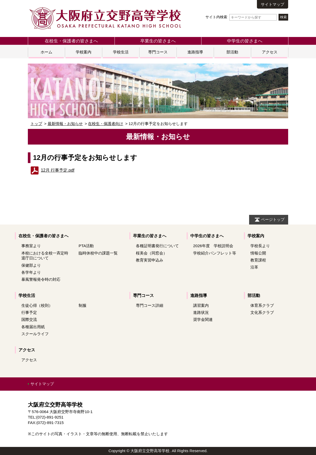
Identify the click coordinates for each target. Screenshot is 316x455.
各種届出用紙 (33, 327)
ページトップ (273, 219)
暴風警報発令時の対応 (40, 279)
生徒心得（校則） (37, 305)
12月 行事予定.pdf (57, 170)
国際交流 (29, 319)
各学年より (31, 272)
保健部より (31, 265)
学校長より (260, 246)
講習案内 (201, 305)
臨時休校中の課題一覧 (98, 253)
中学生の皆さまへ (244, 40)
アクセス (269, 52)
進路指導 (195, 52)
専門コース (158, 52)
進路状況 (201, 312)
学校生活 (121, 52)
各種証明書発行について (157, 246)
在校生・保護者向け (105, 123)
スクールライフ (35, 334)
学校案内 (83, 52)
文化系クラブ (262, 312)
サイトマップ (272, 4)
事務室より (31, 246)
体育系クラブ (262, 305)
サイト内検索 (240, 17)
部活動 (232, 52)
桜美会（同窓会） (151, 253)
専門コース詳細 (149, 305)
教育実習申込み (149, 260)
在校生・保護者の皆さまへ (71, 40)
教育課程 (258, 260)
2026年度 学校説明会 (213, 246)
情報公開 (258, 253)
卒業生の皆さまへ (158, 40)
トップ (36, 123)
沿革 (254, 267)
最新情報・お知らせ (65, 123)
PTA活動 (86, 246)
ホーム (46, 52)
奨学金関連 (203, 319)
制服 (82, 305)
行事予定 (29, 312)
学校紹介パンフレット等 (214, 253)
